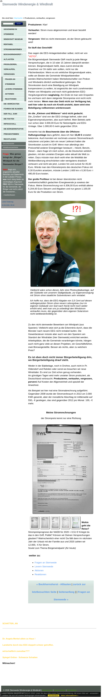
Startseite (18, 18)
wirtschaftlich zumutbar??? (16, 651)
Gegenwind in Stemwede (10, 31)
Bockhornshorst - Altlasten (13, 56)
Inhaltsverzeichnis (10, 147)
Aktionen (9, 94)
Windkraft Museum (13, 39)
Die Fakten (9, 119)
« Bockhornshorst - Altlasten (53, 584)
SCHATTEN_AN (10, 623)
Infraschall (10, 124)
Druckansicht (8, 144)
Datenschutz (59, 690)
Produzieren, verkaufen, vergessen (10, 69)
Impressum (47, 690)
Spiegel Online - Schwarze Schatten (20, 657)
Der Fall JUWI (10, 114)
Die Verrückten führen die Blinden (13, 106)
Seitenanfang (67, 592)
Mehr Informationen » (69, 695)
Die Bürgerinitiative (13, 129)
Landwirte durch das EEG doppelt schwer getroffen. (28, 645)
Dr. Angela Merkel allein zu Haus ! (19, 638)
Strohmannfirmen (13, 49)
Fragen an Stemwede (10, 81)
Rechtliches (10, 139)
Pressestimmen (11, 134)
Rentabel (8, 44)
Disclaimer (72, 690)
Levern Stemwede (13, 89)
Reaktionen (10, 99)
